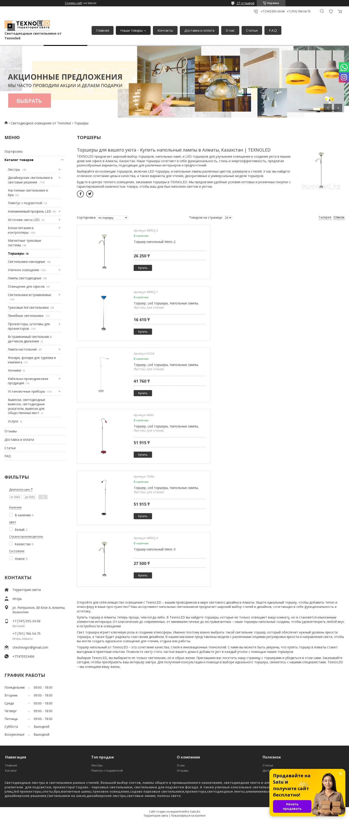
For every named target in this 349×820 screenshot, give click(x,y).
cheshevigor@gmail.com (30, 647)
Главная (102, 30)
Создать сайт (73, 3)
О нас (230, 30)
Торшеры (16, 253)
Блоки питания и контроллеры (20, 230)
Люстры (14, 169)
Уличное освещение (23, 270)
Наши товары (131, 30)
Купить (142, 268)
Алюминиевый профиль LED (29, 211)
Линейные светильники (26, 315)
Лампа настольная (22, 349)
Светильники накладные (26, 261)
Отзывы (11, 431)
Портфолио (14, 151)
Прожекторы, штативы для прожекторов (29, 326)
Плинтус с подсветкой (25, 203)
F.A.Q (273, 30)
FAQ (8, 456)
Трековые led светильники (28, 307)
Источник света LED (24, 220)
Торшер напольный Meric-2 (155, 241)
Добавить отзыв (330, 11)
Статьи (252, 30)
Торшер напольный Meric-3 (290, 365)
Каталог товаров (19, 160)
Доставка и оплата (199, 30)
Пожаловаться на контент (188, 816)
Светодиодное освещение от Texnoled (41, 123)
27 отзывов (245, 3)
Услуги (13, 421)
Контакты (165, 30)
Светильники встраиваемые (29, 295)
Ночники (14, 370)
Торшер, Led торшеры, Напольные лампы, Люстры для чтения (301, 243)
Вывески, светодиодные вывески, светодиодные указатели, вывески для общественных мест (26, 406)
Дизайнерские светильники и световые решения (30, 179)
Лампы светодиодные (24, 278)
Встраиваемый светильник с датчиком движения (30, 338)
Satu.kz (195, 811)
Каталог (11, 770)
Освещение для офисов (26, 286)
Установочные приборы (26, 391)
